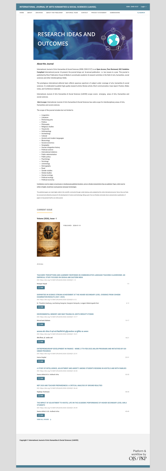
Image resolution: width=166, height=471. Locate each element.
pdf (41, 287)
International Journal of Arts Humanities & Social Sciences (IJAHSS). (58, 7)
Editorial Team (72, 12)
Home (22, 12)
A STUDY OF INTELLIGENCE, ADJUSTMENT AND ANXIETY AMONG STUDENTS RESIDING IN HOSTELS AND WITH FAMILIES (83, 369)
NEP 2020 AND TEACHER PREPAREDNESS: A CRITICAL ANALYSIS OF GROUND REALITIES (83, 387)
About (29, 12)
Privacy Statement (99, 12)
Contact (84, 12)
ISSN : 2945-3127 (132, 6)
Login (143, 6)
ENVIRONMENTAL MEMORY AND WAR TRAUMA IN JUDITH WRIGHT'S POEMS (83, 315)
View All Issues (43, 419)
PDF (41, 307)
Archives (39, 12)
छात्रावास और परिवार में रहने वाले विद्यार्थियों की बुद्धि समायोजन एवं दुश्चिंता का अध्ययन (83, 333)
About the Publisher (54, 12)
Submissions (115, 12)
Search (141, 12)
